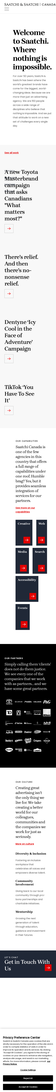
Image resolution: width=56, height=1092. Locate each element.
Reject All (27, 1079)
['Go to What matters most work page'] (8, 228)
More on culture (25, 843)
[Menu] (6, 9)
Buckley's (10, 177)
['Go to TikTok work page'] (8, 410)
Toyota (9, 171)
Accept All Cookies (28, 1088)
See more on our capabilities (25, 509)
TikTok (9, 191)
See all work (11, 152)
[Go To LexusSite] (18, 702)
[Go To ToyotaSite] (9, 702)
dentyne (9, 184)
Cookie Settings (28, 1071)
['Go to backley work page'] (8, 293)
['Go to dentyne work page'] (8, 358)
